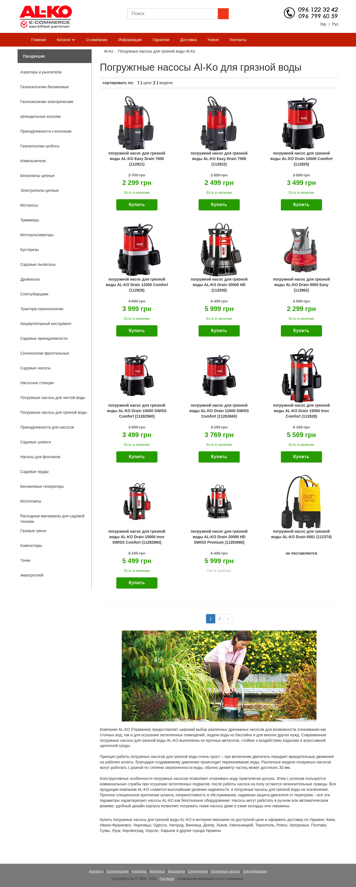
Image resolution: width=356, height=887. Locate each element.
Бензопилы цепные (37, 175)
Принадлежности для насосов (47, 427)
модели (163, 83)
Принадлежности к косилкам (45, 131)
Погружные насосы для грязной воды (53, 412)
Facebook (167, 879)
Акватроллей (31, 575)
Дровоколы (30, 279)
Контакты (238, 40)
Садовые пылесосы (38, 264)
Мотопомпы (30, 501)
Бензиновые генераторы (42, 486)
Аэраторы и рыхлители (40, 72)
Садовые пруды (34, 471)
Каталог (66, 40)
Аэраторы (139, 871)
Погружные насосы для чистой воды (52, 397)
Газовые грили (33, 531)
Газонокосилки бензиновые (44, 87)
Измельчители (33, 161)
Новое (213, 40)
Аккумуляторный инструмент (46, 323)
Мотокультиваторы (37, 235)
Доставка (188, 40)
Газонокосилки (117, 871)
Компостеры (31, 545)
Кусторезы (29, 249)
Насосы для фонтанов (40, 457)
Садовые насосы (35, 368)
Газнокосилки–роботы (40, 146)
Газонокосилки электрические (47, 101)
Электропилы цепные (39, 190)
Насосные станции (37, 383)
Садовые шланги (35, 442)
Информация (130, 40)
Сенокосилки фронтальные (44, 353)
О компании (96, 40)
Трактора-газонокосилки (41, 309)
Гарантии (161, 40)
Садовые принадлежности (43, 338)
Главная (38, 40)
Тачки (25, 560)
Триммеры (29, 220)
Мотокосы (29, 205)
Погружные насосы (225, 871)
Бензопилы (176, 871)
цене (145, 83)
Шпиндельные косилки (40, 116)
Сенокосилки (198, 871)
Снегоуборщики (34, 294)
